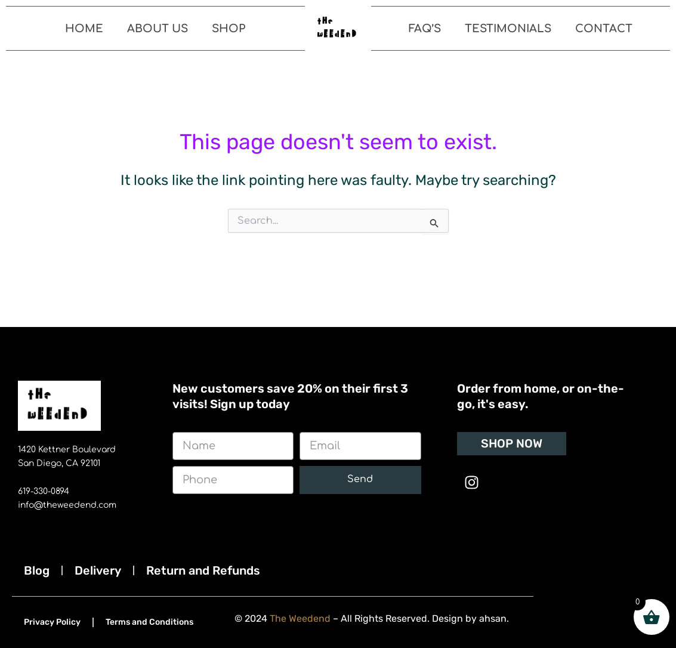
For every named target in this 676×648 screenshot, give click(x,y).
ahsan (493, 618)
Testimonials (508, 29)
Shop (228, 29)
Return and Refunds (203, 570)
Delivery (98, 570)
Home (84, 29)
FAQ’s (425, 29)
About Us (157, 29)
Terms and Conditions (149, 622)
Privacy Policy (52, 622)
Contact (603, 29)
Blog (37, 570)
